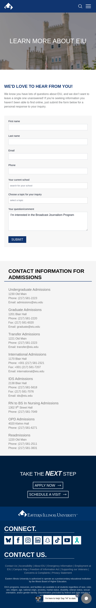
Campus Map (20, 569)
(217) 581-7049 (27, 411)
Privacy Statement (62, 572)
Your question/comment (21, 209)
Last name (14, 135)
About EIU (39, 565)
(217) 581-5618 (27, 387)
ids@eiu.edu (25, 395)
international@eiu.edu (30, 371)
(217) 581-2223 (27, 298)
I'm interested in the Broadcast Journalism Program (48, 221)
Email (11, 150)
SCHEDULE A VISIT (48, 494)
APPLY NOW (48, 485)
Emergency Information (60, 565)
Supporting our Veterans (74, 569)
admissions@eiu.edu (30, 302)
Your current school (18, 179)
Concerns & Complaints (37, 572)
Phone (11, 165)
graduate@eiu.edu (28, 326)
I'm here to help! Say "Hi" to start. (60, 598)
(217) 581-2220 (27, 318)
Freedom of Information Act (44, 569)
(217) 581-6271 (27, 427)
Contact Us (11, 565)
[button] (86, 598)
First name (14, 121)
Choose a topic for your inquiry (25, 194)
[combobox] (48, 185)
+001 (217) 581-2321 (31, 362)
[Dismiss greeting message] (77, 595)
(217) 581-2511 (27, 443)
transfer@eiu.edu (27, 346)
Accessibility (25, 565)
